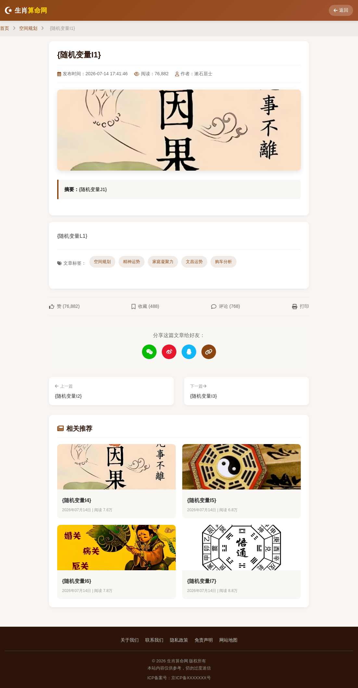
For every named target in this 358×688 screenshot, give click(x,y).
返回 (341, 10)
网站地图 (228, 640)
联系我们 (154, 640)
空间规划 (28, 28)
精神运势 (131, 261)
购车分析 (223, 261)
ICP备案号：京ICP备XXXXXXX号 (179, 677)
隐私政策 (179, 640)
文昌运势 (194, 261)
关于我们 (130, 640)
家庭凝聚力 (162, 261)
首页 (4, 28)
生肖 (26, 10)
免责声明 (204, 640)
